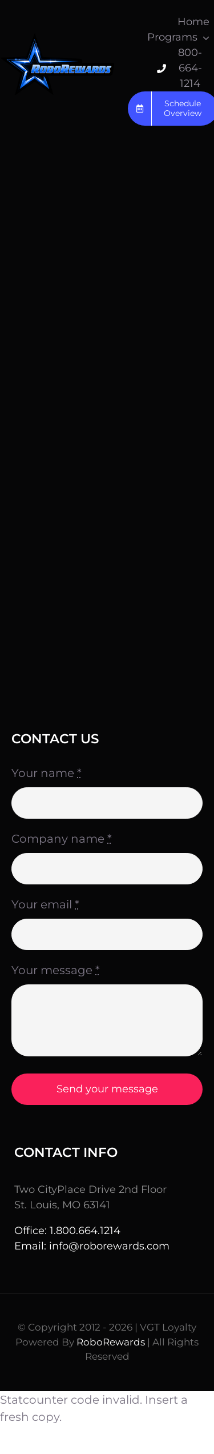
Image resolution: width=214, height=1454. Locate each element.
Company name (61, 839)
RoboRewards (110, 1342)
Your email (45, 904)
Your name (46, 773)
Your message (55, 970)
